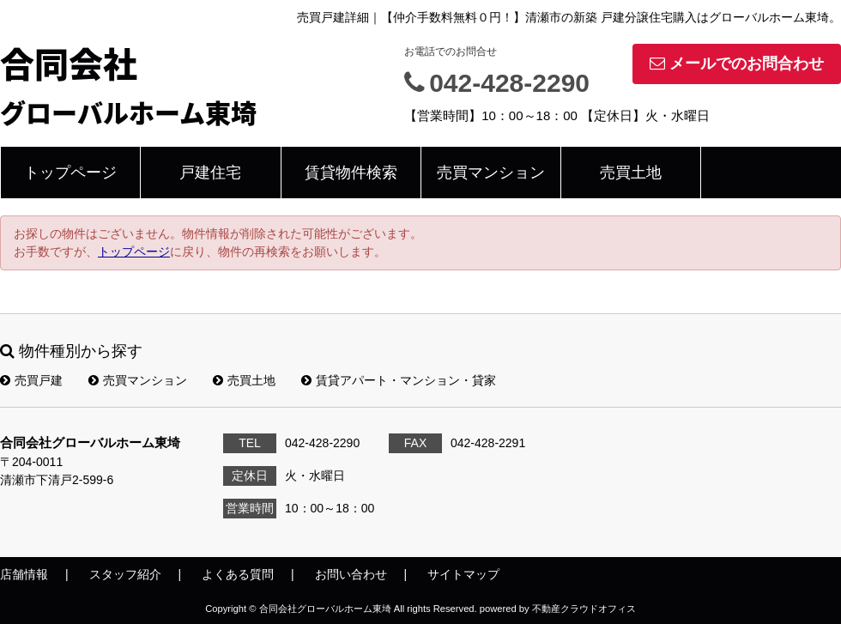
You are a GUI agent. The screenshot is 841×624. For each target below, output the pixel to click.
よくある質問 (238, 574)
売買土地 (631, 172)
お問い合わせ (351, 574)
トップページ (70, 172)
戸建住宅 (210, 172)
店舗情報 (24, 574)
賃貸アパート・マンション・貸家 (398, 380)
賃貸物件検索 (351, 172)
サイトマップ (463, 574)
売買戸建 (31, 380)
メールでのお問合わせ (737, 63)
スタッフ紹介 (125, 574)
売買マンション (491, 172)
